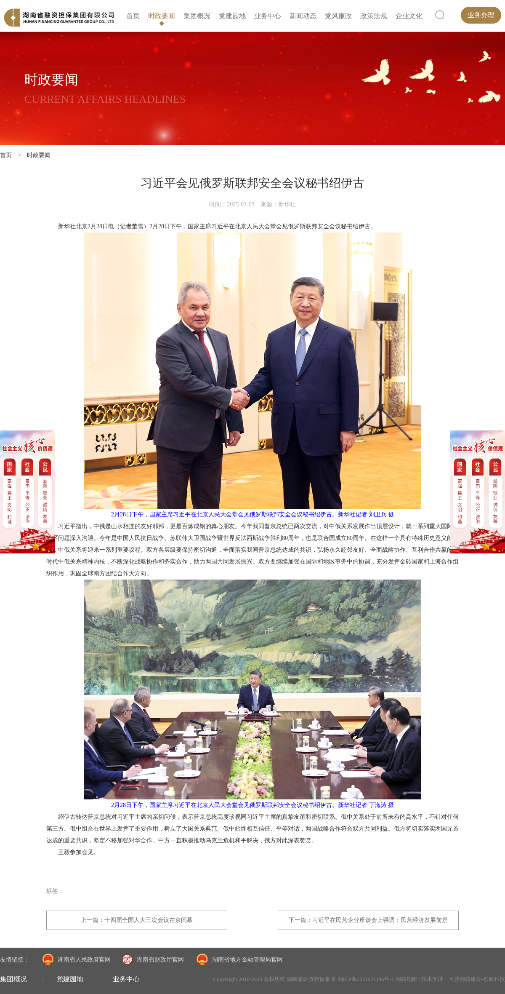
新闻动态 (303, 15)
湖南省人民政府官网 (75, 960)
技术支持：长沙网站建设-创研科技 (463, 979)
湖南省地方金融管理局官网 (238, 960)
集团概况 (196, 15)
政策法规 (373, 15)
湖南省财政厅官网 (153, 960)
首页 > (13, 155)
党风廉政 (338, 15)
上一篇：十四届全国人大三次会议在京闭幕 (137, 920)
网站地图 (406, 979)
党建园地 (232, 15)
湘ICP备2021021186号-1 (366, 979)
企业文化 (409, 15)
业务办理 (481, 15)
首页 (133, 15)
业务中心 (267, 15)
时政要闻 (161, 15)
